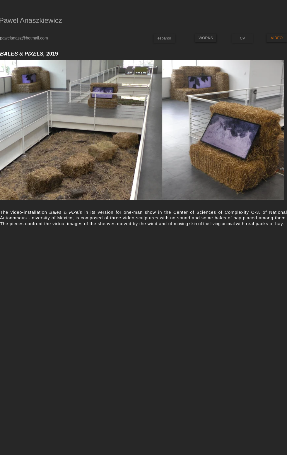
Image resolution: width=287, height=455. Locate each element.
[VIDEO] (276, 38)
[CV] (242, 38)
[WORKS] (205, 38)
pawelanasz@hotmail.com (24, 38)
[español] (164, 38)
